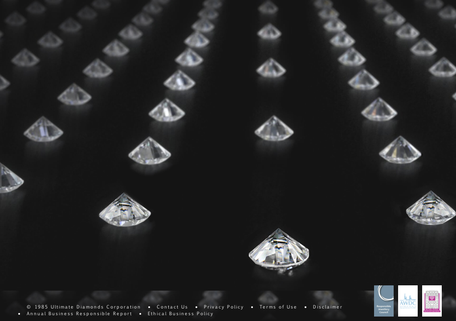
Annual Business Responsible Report (79, 313)
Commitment (375, 15)
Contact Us (172, 306)
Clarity (80, 15)
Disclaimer (328, 306)
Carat (257, 15)
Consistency (317, 15)
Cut (198, 15)
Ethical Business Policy (181, 313)
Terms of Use (278, 306)
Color (139, 15)
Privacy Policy (224, 306)
